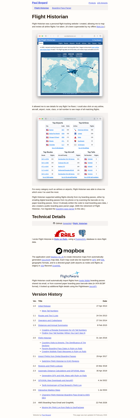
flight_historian (80, 223)
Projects (92, 3)
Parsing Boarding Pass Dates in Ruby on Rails (62, 348)
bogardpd (67, 223)
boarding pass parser (65, 209)
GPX (94, 260)
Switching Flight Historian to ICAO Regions (60, 361)
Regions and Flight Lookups (50, 366)
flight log (100, 27)
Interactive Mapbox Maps (49, 390)
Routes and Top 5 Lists (48, 315)
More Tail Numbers (50, 311)
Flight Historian (41, 8)
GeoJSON (45, 260)
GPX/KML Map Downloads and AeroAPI (55, 380)
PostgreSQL (80, 239)
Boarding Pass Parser (61, 8)
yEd (42, 266)
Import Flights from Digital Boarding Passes (57, 356)
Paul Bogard (40, 2)
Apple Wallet (84, 280)
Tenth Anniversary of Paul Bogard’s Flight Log (62, 385)
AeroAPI (93, 286)
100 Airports (102, 3)
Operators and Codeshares (50, 320)
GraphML (56, 266)
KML (103, 260)
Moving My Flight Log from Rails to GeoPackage (63, 407)
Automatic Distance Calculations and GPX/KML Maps (61, 371)
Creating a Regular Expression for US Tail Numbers (64, 330)
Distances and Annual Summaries (53, 325)
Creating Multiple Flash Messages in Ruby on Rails (64, 351)
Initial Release (44, 306)
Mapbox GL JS (57, 257)
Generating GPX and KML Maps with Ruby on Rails (64, 375)
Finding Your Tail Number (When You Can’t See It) (63, 333)
